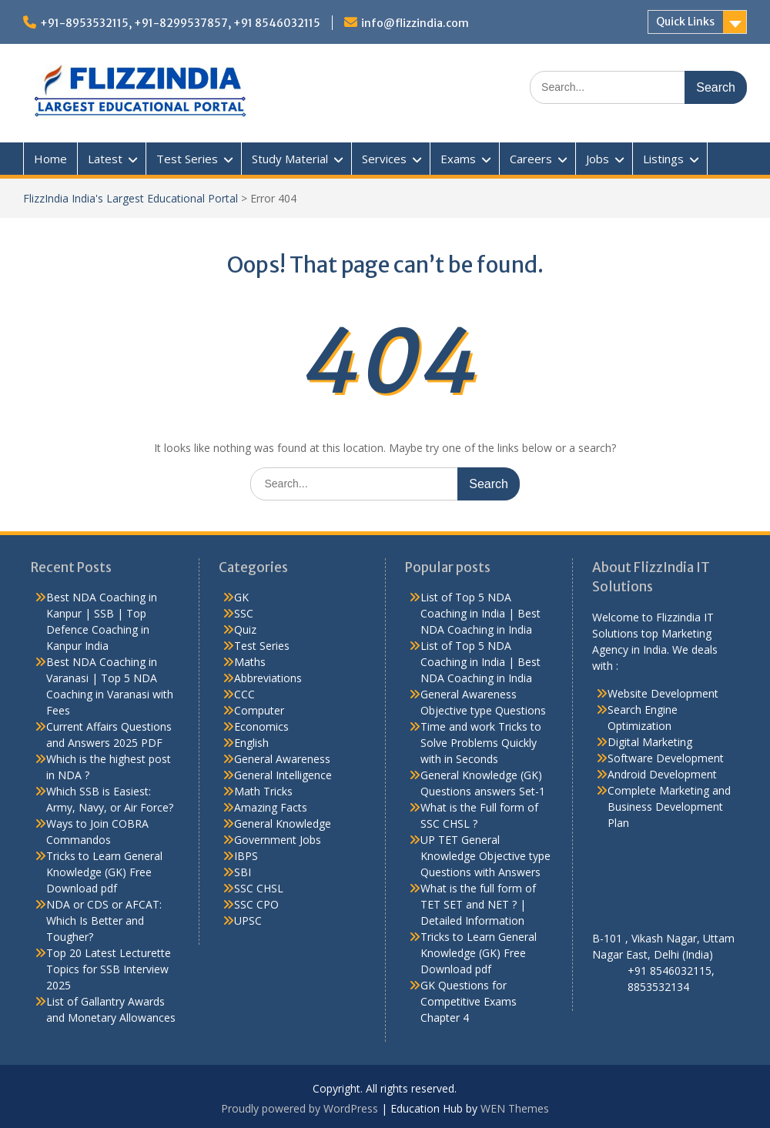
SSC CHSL (258, 888)
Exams (458, 158)
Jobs (597, 158)
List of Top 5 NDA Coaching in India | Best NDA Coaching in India (480, 613)
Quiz (245, 629)
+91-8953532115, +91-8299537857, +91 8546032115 (180, 23)
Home (50, 158)
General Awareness (282, 758)
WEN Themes (514, 1108)
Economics (261, 726)
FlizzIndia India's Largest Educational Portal (130, 198)
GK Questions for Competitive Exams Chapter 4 (468, 1001)
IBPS (246, 856)
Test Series (187, 158)
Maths (250, 661)
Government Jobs (277, 839)
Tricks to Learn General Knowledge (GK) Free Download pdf (104, 872)
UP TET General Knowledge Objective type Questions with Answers (485, 855)
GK (241, 597)
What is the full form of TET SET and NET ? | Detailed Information (478, 904)
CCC (244, 694)
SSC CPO (256, 904)
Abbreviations (268, 678)
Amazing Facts (270, 807)
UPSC (248, 920)
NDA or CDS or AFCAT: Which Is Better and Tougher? (104, 920)
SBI (242, 872)
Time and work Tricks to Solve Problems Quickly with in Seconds (480, 742)
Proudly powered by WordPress (299, 1108)
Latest (105, 158)
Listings (663, 158)
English (251, 742)
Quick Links (685, 21)
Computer (259, 710)
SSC (243, 613)
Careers (531, 158)
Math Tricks (263, 791)
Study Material (290, 158)
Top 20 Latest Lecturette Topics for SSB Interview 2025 (108, 969)
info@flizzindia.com (415, 23)
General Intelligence (283, 775)
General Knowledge (282, 823)
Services (384, 158)
